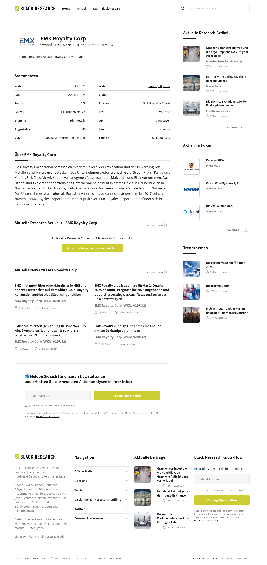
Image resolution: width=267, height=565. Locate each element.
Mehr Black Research (107, 8)
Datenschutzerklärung (48, 416)
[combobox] (214, 8)
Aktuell (82, 8)
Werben (101, 558)
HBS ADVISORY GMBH (36, 558)
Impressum (115, 558)
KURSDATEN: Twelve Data (205, 558)
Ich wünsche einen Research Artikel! (92, 248)
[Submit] (183, 8)
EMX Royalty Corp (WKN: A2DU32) (40, 301)
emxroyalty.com (159, 86)
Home (66, 8)
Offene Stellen (84, 558)
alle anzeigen (155, 225)
